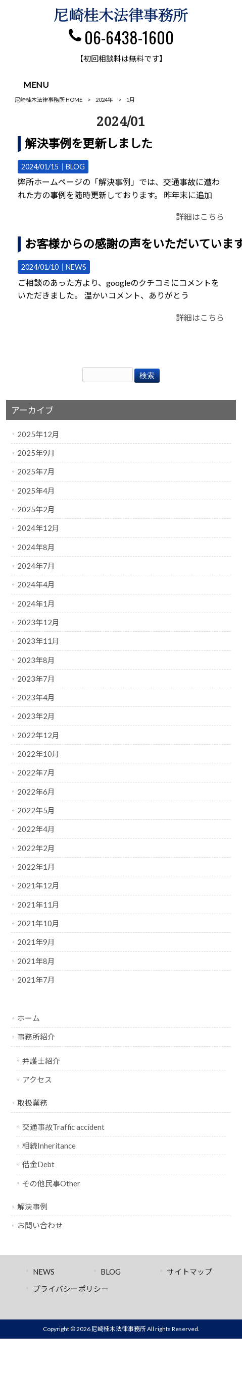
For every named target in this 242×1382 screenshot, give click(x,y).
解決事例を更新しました (89, 143)
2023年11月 (38, 640)
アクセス (37, 1079)
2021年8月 (36, 961)
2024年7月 (36, 565)
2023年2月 (36, 715)
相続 (49, 1145)
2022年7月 (36, 772)
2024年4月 (36, 584)
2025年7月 (36, 471)
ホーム (28, 1018)
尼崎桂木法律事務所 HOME (48, 99)
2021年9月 (36, 941)
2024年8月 (36, 547)
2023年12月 (38, 622)
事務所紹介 (36, 1036)
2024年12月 (38, 527)
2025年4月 (36, 490)
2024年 (104, 99)
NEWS (76, 267)
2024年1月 (36, 603)
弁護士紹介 (41, 1060)
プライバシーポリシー (71, 1288)
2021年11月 (38, 904)
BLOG (75, 166)
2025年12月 (38, 434)
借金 (38, 1164)
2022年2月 (36, 848)
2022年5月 (36, 810)
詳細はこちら (200, 216)
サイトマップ (189, 1271)
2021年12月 (38, 885)
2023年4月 (36, 697)
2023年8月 (36, 660)
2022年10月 (38, 753)
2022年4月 (36, 828)
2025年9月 (36, 452)
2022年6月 (36, 791)
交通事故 (63, 1126)
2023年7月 (36, 678)
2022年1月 (36, 866)
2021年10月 (38, 923)
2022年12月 (38, 735)
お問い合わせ (40, 1225)
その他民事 (51, 1183)
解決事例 (32, 1206)
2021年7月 (36, 979)
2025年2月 (36, 509)
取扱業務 (32, 1102)
